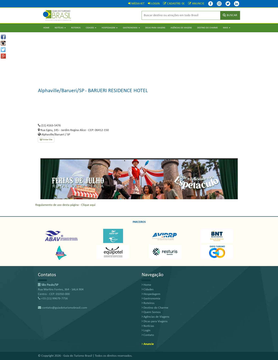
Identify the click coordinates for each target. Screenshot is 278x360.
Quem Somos (151, 312)
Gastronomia (151, 298)
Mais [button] (226, 28)
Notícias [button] (60, 28)
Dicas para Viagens (155, 28)
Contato (148, 335)
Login (146, 330)
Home (46, 28)
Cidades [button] (91, 28)
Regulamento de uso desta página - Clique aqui (65, 205)
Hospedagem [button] (110, 28)
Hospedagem (151, 294)
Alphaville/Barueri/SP (61, 91)
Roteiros (75, 28)
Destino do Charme (207, 28)
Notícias (148, 326)
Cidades (148, 289)
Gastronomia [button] (131, 28)
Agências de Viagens (181, 28)
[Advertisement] (139, 57)
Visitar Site (46, 139)
